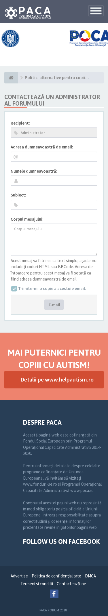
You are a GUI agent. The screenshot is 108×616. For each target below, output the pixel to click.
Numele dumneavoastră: (34, 171)
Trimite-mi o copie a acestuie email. (52, 288)
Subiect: (18, 195)
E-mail (54, 304)
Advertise (19, 576)
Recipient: (20, 123)
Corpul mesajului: (27, 219)
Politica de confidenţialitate (56, 576)
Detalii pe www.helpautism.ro (57, 379)
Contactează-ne (71, 583)
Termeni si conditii (36, 583)
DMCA (90, 576)
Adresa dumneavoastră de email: (42, 147)
